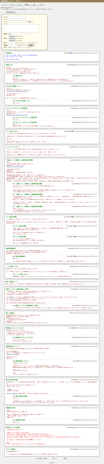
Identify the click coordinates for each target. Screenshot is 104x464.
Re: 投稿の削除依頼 (19, 256)
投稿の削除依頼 (10, 248)
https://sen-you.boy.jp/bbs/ (13, 354)
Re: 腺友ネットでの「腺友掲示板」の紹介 (25, 305)
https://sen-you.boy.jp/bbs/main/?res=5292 (17, 91)
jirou (73, 248)
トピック (12, 4)
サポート (18, 1)
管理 (41, 4)
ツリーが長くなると (12, 131)
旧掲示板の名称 (10, 408)
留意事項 (27, 4)
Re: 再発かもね (17, 76)
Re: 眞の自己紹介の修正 (20, 396)
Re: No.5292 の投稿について (21, 101)
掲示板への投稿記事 (12, 393)
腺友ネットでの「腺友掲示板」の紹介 (17, 289)
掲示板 (11, 297)
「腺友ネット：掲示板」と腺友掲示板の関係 (19, 160)
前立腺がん (9, 53)
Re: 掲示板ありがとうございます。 (23, 337)
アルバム (19, 4)
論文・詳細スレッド (12, 281)
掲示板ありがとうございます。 (15, 328)
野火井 (72, 64)
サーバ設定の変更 (11, 217)
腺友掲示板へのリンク (12, 346)
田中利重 (70, 53)
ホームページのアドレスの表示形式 (16, 108)
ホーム (4, 4)
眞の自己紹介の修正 (12, 380)
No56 (58, 284)
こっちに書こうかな (12, 266)
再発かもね (9, 65)
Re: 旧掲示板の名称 (19, 420)
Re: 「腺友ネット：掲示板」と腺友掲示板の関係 (27, 184)
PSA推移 (9, 389)
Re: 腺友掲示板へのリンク (21, 361)
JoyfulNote (51, 462)
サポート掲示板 (10, 449)
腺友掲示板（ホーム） (7, 1)
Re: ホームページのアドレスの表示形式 (25, 117)
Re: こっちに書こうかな (20, 274)
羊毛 (72, 427)
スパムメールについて (12, 147)
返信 (96, 53)
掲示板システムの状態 (12, 427)
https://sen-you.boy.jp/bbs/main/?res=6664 (17, 115)
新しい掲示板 (10, 313)
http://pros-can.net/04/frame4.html (14, 166)
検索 (34, 4)
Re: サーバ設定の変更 (19, 226)
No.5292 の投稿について (13, 86)
